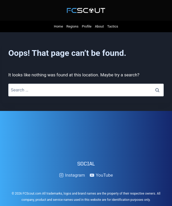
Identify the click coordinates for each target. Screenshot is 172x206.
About (99, 26)
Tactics (112, 26)
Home (58, 26)
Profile (87, 26)
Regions (72, 26)
